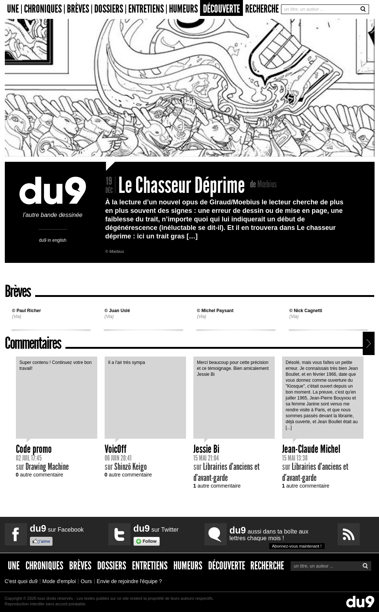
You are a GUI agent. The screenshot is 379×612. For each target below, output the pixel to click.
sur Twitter (156, 528)
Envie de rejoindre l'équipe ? (129, 581)
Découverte (221, 9)
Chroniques (43, 9)
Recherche (262, 9)
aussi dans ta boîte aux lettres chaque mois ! (277, 537)
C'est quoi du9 (21, 581)
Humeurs (183, 9)
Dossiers (108, 9)
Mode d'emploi (59, 581)
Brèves (78, 9)
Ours (86, 581)
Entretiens (146, 9)
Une (13, 9)
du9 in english (52, 240)
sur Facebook (57, 528)
